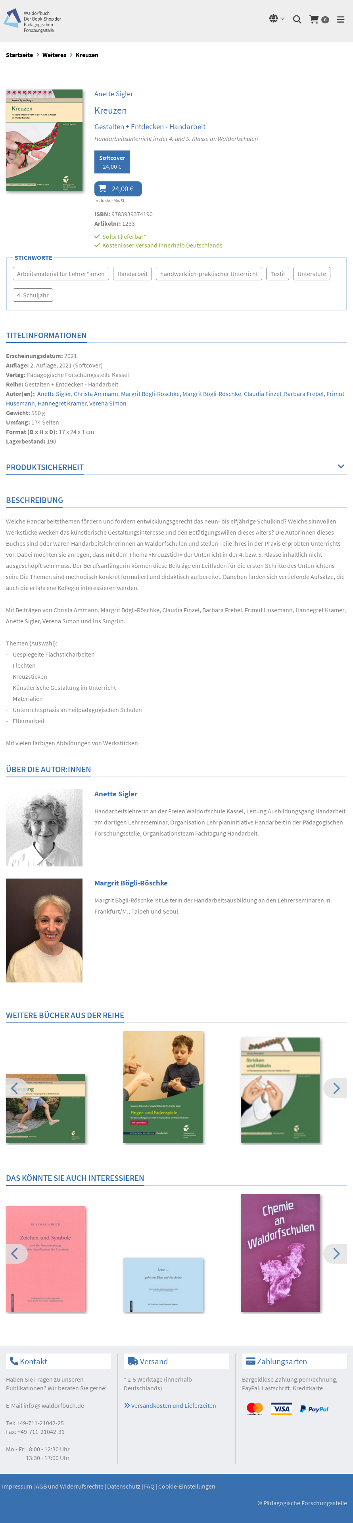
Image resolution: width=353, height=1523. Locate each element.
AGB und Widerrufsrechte (70, 1486)
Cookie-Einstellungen (186, 1486)
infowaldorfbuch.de (53, 1405)
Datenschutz (123, 1486)
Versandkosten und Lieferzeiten (170, 1405)
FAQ (149, 1486)
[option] (59, 1110)
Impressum (17, 1486)
